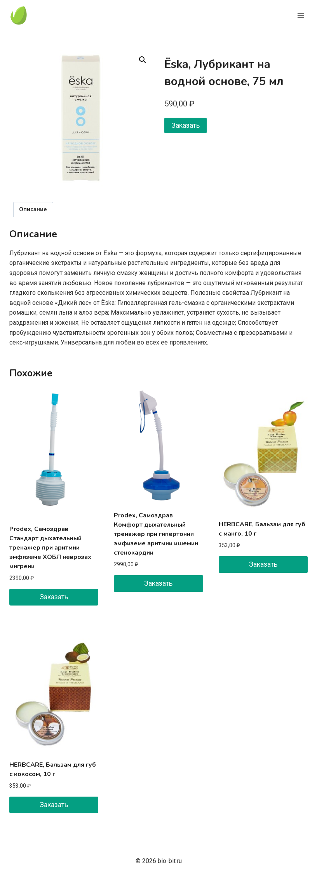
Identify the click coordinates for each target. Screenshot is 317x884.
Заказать (185, 125)
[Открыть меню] (300, 15)
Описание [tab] (33, 209)
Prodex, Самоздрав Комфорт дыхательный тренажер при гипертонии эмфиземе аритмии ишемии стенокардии (156, 534)
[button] (143, 60)
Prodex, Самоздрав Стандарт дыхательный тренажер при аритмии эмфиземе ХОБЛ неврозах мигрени (50, 548)
